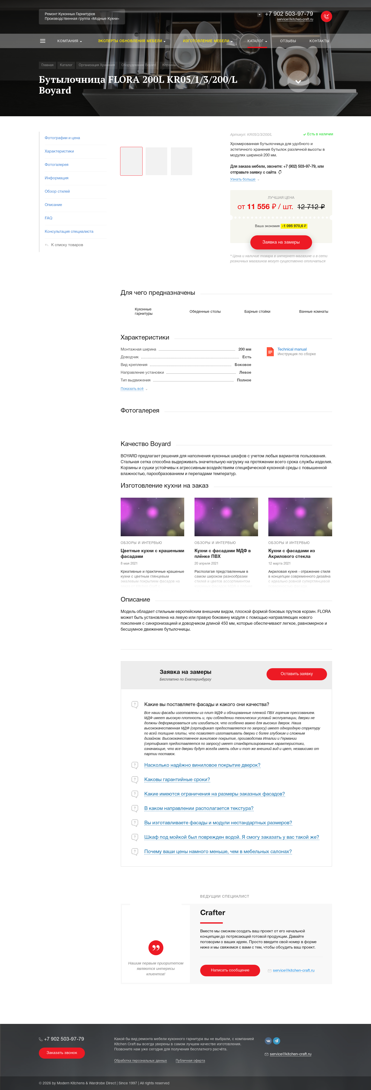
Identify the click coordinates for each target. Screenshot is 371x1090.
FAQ (48, 218)
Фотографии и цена (62, 138)
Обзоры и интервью (141, 543)
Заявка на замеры (281, 242)
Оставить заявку (297, 674)
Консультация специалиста (69, 232)
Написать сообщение (230, 970)
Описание (53, 205)
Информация (56, 178)
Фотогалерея (56, 165)
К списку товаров (67, 245)
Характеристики (59, 151)
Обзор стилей (57, 191)
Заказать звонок (62, 1053)
